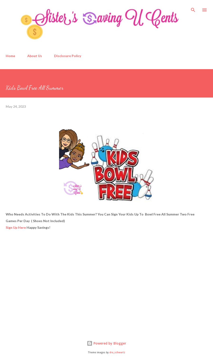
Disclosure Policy (67, 56)
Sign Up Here (16, 227)
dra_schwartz (117, 352)
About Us (34, 56)
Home (10, 56)
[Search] (193, 8)
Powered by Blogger (106, 343)
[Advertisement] (41, 289)
